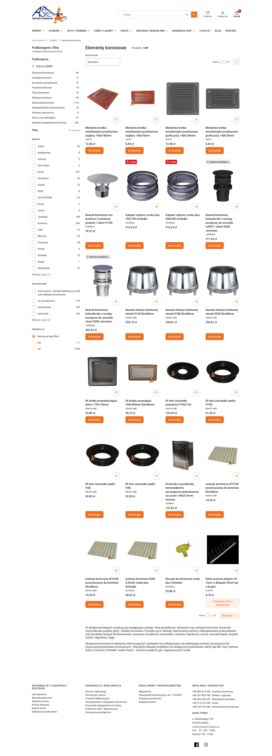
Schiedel (42, 255)
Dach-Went (43, 165)
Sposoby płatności (42, 697)
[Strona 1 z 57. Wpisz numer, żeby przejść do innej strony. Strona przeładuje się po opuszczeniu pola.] (222, 62)
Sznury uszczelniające (55, 117)
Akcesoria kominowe (55, 72)
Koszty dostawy (40, 704)
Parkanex (43, 242)
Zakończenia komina (55, 102)
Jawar (41, 210)
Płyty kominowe (55, 92)
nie (39, 348)
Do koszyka (94, 150)
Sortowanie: (91, 55)
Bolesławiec (44, 152)
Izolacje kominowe (55, 77)
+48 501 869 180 (201, 695)
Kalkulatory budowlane (44, 711)
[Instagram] (206, 744)
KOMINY (54, 40)
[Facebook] (196, 744)
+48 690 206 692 (201, 699)
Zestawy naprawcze (55, 112)
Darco (41, 171)
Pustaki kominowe (55, 87)
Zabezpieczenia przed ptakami (55, 107)
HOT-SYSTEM (45, 197)
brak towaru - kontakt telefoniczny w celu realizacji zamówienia (57, 293)
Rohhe (41, 248)
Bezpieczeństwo (147, 702)
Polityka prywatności (150, 698)
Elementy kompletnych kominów (55, 122)
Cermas (42, 159)
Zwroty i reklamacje (95, 691)
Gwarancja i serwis (95, 695)
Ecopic (41, 184)
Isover (41, 204)
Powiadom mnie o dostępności (223, 603)
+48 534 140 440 (201, 706)
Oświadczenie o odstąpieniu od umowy (106, 702)
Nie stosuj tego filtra (48, 336)
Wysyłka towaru (40, 701)
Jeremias (43, 216)
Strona (216, 62)
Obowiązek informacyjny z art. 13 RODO (160, 695)
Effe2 (40, 191)
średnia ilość (44, 307)
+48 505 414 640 (201, 691)
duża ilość (43, 313)
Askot (41, 146)
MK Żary (42, 236)
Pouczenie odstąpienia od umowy (103, 705)
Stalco (41, 261)
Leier (40, 229)
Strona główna (39, 40)
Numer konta (39, 708)
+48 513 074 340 (201, 703)
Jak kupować (39, 694)
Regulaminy (145, 691)
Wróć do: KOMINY (42, 66)
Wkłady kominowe (55, 97)
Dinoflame (43, 178)
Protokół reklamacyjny (97, 698)
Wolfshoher (44, 268)
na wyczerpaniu (46, 300)
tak (39, 342)
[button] (194, 15)
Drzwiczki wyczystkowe (55, 82)
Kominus (42, 223)
